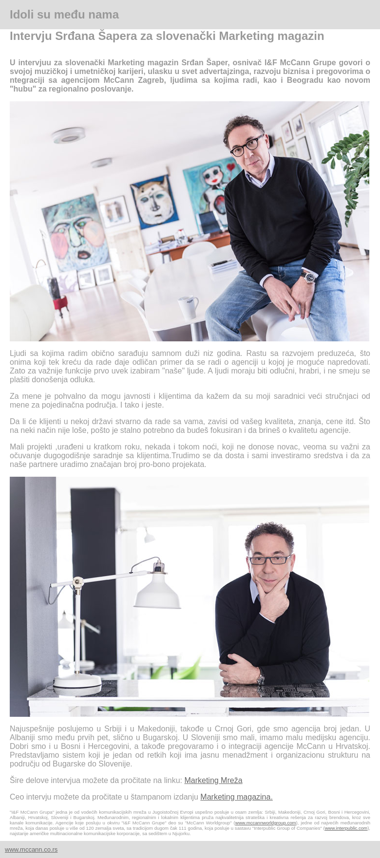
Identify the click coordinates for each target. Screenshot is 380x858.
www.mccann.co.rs (31, 849)
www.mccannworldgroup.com (265, 822)
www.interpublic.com (346, 828)
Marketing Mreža (213, 780)
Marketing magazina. (236, 797)
